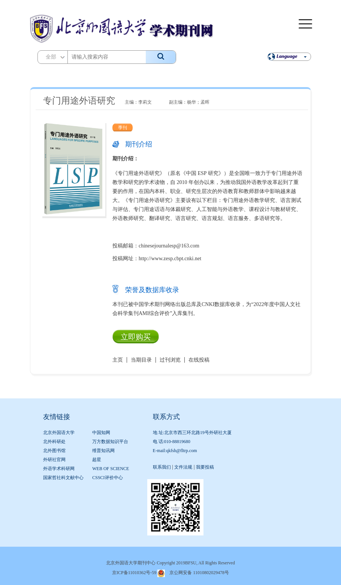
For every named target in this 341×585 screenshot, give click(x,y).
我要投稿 (205, 467)
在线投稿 (198, 360)
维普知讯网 (103, 450)
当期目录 (141, 360)
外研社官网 (54, 459)
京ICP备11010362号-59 (134, 572)
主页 (117, 360)
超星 (96, 459)
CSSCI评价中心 (107, 477)
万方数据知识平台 (110, 441)
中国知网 (101, 432)
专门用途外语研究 (79, 101)
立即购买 (136, 337)
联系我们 (162, 467)
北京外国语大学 (59, 432)
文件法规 (183, 467)
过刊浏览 (170, 360)
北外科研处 (54, 441)
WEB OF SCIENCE (110, 468)
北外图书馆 (54, 450)
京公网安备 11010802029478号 (199, 572)
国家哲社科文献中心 (63, 477)
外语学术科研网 (59, 468)
